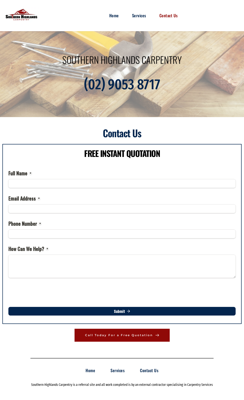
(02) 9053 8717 (122, 84)
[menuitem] (114, 15)
